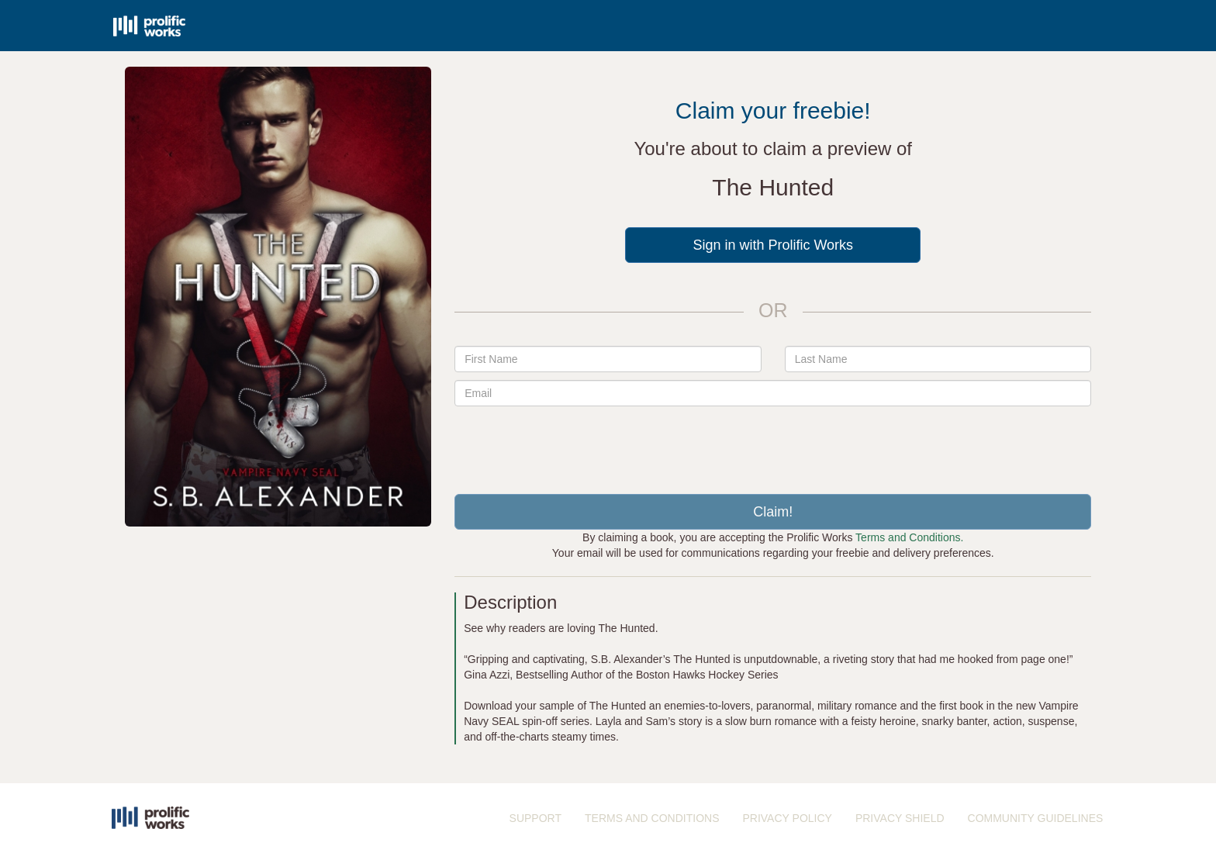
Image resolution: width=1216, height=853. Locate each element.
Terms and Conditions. (909, 537)
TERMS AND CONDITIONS (652, 818)
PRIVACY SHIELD (900, 818)
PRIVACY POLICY (786, 818)
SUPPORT (535, 818)
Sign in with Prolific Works (773, 245)
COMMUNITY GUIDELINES (1036, 818)
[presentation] (773, 444)
